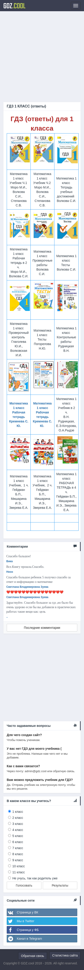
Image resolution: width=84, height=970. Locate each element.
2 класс (17, 817)
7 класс (17, 848)
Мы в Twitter (20, 921)
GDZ (14, 6)
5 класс (17, 836)
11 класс (18, 872)
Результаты (60, 885)
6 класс (17, 842)
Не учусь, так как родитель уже (35, 878)
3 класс (17, 824)
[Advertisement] (42, 57)
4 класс (17, 830)
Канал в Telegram (24, 938)
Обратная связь (32, 956)
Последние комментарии (42, 627)
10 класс (18, 866)
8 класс (17, 854)
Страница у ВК (22, 912)
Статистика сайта (65, 955)
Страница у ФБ (23, 929)
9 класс (17, 860)
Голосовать (24, 885)
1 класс (17, 811)
